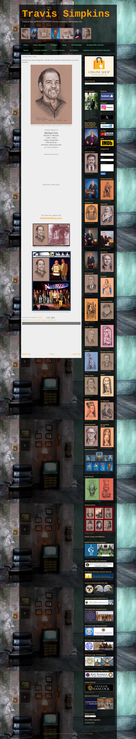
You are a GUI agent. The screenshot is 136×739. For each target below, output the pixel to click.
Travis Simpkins (66, 14)
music (35, 320)
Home (51, 354)
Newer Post (26, 354)
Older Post (77, 354)
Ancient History (58, 50)
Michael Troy (29, 320)
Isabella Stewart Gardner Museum (96, 50)
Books (26, 50)
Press (26, 45)
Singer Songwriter (42, 320)
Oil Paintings (76, 45)
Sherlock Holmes (40, 50)
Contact (54, 45)
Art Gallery (74, 50)
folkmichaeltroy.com (51, 218)
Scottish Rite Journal (95, 45)
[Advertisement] (51, 338)
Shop (64, 45)
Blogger (91, 733)
